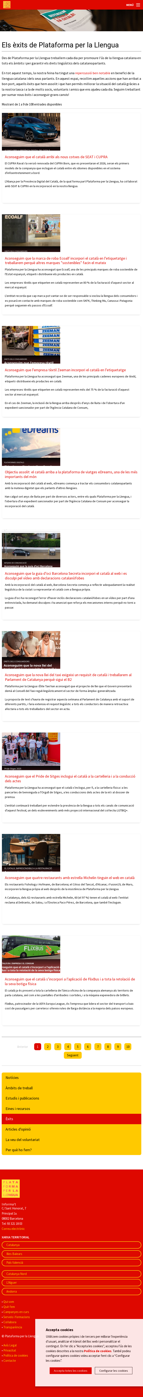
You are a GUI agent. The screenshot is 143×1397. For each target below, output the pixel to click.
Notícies (12, 1077)
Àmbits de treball (19, 1087)
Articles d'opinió (18, 1129)
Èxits (9, 1118)
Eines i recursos (18, 1108)
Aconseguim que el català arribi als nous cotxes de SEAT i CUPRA (56, 156)
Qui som (8, 1302)
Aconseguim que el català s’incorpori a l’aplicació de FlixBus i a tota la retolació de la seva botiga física (70, 981)
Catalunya (13, 1245)
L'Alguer (11, 1282)
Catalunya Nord (16, 1274)
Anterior (22, 1047)
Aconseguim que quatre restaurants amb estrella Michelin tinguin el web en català (70, 877)
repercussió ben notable (92, 73)
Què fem (9, 1307)
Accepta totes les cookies (70, 1371)
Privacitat (9, 1350)
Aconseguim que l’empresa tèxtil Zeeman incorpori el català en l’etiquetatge (65, 369)
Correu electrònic (13, 1229)
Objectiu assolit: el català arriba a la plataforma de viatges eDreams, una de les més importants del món (71, 474)
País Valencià (14, 1262)
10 (127, 1047)
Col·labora (9, 1322)
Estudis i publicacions (22, 1098)
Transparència (12, 1327)
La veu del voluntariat (23, 1139)
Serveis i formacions (16, 1317)
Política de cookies (15, 1355)
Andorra (11, 1291)
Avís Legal (10, 1345)
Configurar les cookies (113, 1371)
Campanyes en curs (16, 1312)
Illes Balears (14, 1254)
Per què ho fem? (19, 1149)
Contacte (9, 1361)
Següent (73, 1055)
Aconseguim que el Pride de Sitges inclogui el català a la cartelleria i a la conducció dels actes (70, 778)
